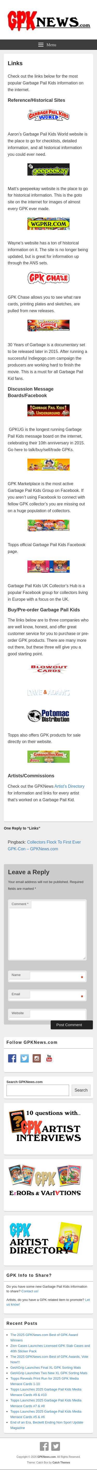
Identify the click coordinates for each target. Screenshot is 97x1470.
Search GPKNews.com (24, 1082)
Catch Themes (61, 1462)
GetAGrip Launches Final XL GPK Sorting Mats (45, 1367)
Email (16, 994)
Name (16, 975)
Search (81, 1090)
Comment (20, 904)
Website (18, 1013)
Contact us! (30, 1291)
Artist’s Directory (70, 786)
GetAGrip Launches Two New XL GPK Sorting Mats (48, 1373)
